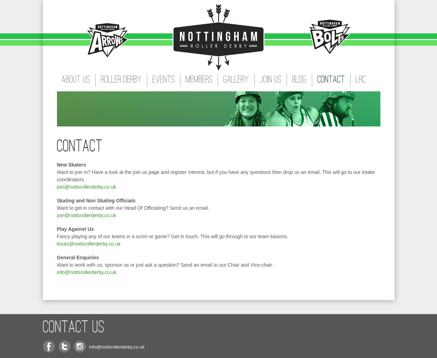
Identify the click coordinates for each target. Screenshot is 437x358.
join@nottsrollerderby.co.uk (86, 187)
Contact (331, 80)
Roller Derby (121, 80)
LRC (361, 80)
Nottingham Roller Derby (218, 37)
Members (199, 80)
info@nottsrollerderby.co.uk (87, 272)
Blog (299, 80)
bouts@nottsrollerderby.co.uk (89, 244)
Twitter (64, 346)
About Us (76, 80)
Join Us (270, 80)
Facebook (49, 346)
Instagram (80, 346)
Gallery (236, 80)
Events (164, 80)
